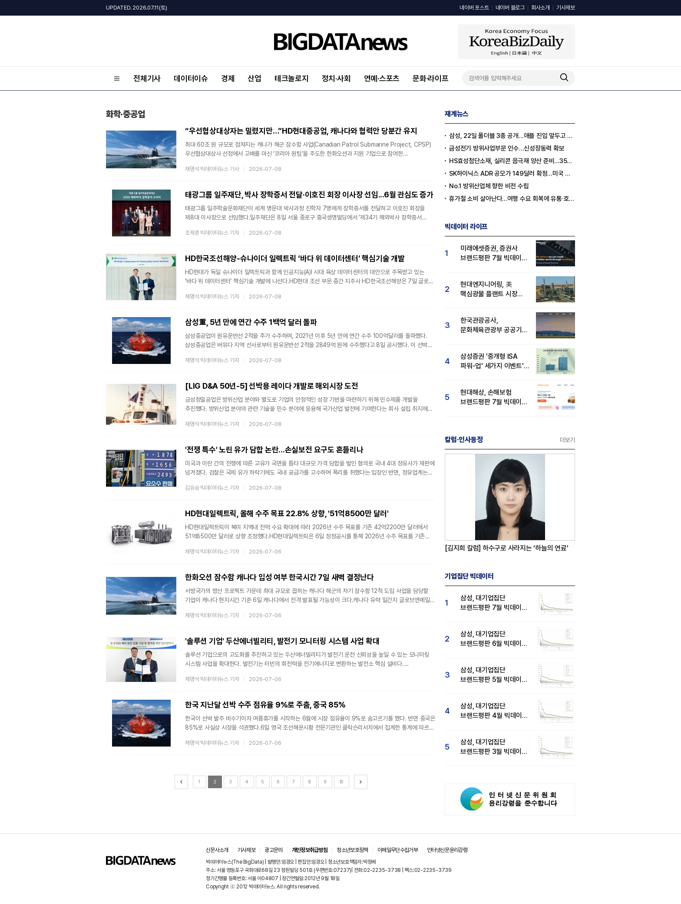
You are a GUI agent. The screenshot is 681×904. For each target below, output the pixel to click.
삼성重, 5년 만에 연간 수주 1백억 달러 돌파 (251, 322)
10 (342, 781)
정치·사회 (336, 78)
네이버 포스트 (474, 7)
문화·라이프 (431, 78)
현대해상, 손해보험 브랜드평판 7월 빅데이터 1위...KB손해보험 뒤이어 (494, 397)
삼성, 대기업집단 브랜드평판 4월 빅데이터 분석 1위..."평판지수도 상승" (494, 711)
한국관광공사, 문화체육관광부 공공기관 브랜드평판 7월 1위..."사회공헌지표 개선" (494, 325)
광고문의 (273, 850)
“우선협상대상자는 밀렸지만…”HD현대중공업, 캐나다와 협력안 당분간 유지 (301, 130)
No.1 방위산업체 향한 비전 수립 (489, 186)
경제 (228, 78)
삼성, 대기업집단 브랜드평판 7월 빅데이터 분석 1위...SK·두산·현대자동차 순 (494, 603)
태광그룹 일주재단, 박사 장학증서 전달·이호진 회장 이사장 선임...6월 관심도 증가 (309, 194)
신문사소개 (217, 850)
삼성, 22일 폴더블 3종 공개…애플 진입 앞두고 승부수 (512, 136)
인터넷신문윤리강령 (447, 850)
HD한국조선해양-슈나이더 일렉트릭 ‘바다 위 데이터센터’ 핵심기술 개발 (295, 258)
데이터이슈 (191, 78)
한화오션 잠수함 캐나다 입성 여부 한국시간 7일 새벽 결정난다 (279, 577)
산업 (254, 78)
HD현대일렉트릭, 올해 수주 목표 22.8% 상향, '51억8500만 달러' (287, 513)
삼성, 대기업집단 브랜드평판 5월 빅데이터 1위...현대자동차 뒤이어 (494, 675)
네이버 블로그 (510, 7)
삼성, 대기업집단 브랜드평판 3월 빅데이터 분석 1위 (494, 747)
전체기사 (147, 78)
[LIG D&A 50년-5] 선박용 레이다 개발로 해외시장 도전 (271, 385)
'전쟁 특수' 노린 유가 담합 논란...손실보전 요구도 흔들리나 (274, 449)
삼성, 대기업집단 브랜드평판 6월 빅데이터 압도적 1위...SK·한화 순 (494, 639)
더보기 (567, 439)
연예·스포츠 (382, 78)
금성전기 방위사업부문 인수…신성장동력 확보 (506, 148)
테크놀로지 (291, 78)
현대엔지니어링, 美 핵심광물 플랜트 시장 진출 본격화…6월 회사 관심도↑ (490, 289)
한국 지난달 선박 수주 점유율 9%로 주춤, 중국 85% (265, 704)
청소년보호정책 (352, 850)
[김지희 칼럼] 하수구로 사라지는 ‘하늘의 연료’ (507, 548)
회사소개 (540, 7)
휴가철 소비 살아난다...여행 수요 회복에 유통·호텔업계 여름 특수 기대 (512, 199)
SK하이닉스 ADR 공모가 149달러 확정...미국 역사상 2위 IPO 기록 (512, 173)
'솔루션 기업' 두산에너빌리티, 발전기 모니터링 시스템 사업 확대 (282, 640)
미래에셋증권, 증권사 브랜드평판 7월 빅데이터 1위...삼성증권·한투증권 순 (494, 253)
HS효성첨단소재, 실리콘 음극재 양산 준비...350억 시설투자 (512, 161)
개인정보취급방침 (310, 850)
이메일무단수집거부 (397, 850)
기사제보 (565, 7)
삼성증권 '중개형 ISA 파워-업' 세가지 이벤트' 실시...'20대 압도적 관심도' (492, 361)
